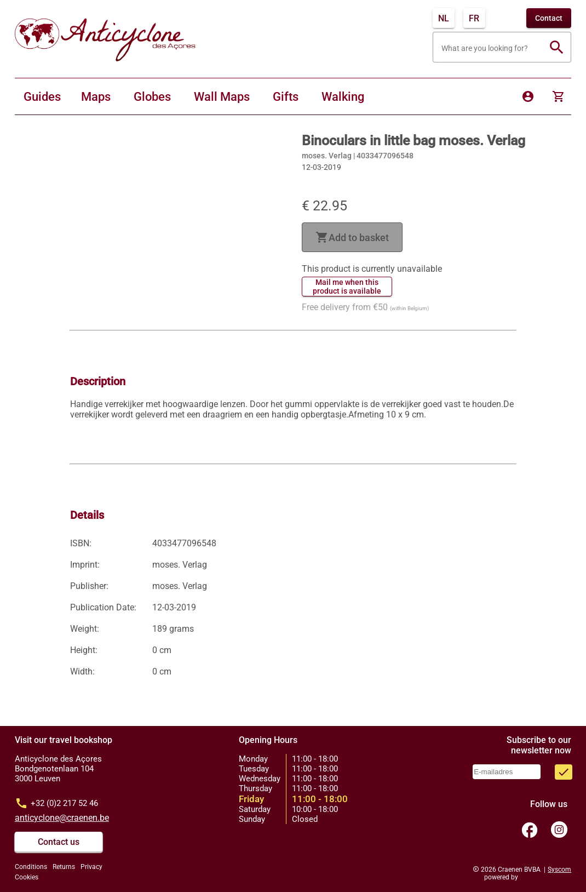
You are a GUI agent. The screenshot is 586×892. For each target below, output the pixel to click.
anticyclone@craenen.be (62, 818)
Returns (64, 867)
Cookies (26, 877)
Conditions (31, 867)
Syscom (559, 869)
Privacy (91, 867)
